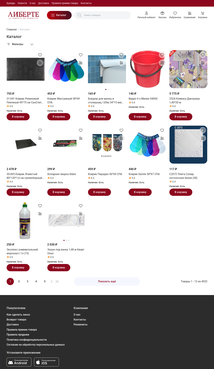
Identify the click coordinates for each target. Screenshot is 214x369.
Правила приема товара (65, 3)
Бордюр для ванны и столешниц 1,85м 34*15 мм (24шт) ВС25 (105, 100)
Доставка (43, 3)
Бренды (11, 3)
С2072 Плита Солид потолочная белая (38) (183, 176)
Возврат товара (16, 319)
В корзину (18, 116)
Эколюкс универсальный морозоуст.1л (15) (22, 251)
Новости (22, 3)
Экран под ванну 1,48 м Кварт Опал (65, 251)
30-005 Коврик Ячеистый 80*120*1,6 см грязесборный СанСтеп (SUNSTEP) (24, 176)
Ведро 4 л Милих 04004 (143, 98)
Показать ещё (107, 281)
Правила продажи (18, 334)
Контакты (86, 3)
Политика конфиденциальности (27, 339)
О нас (33, 3)
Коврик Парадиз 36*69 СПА (105, 174)
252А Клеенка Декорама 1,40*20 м (184, 100)
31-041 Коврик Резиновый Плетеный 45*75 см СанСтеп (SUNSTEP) (24, 100)
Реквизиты (80, 324)
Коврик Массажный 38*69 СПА (63, 100)
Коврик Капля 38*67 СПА (144, 174)
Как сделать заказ (18, 314)
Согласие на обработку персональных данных (36, 344)
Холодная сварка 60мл (61, 174)
